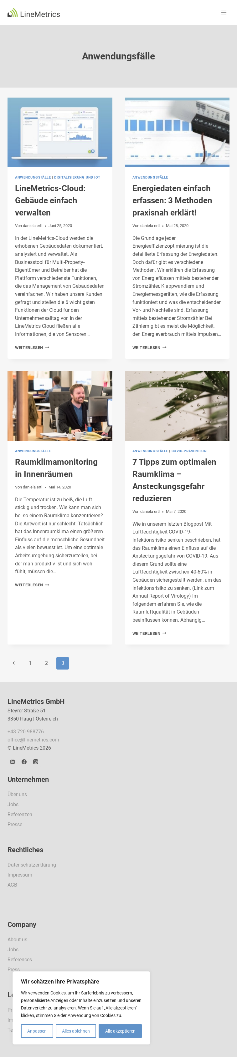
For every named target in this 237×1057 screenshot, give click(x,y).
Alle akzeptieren (120, 1031)
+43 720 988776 (26, 732)
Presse (15, 824)
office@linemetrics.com (33, 740)
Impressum (20, 875)
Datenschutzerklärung (32, 865)
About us (17, 940)
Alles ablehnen (76, 1031)
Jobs (13, 804)
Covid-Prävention (189, 451)
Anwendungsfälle (33, 177)
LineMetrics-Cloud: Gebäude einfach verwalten (50, 200)
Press (14, 970)
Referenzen (20, 814)
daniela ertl (32, 225)
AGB (12, 885)
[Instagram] (36, 762)
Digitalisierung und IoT (77, 177)
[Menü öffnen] (223, 12)
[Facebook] (24, 762)
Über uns (17, 794)
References (20, 960)
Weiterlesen (32, 347)
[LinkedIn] (13, 762)
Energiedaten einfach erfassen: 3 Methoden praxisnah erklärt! (172, 200)
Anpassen (37, 1031)
